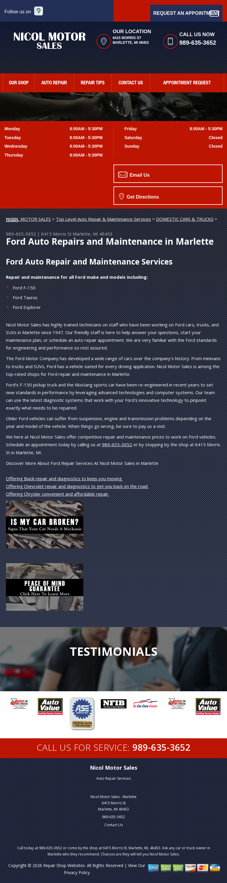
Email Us (134, 175)
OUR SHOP (19, 83)
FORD (12, 220)
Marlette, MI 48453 (93, 234)
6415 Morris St (56, 234)
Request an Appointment (186, 13)
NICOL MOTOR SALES (28, 219)
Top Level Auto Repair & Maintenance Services (103, 219)
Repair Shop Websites (64, 865)
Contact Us (113, 824)
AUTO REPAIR (54, 83)
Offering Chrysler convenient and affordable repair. (57, 494)
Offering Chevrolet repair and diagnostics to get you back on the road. (77, 486)
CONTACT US (131, 83)
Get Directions (139, 196)
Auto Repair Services (113, 778)
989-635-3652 (197, 42)
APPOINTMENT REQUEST (187, 83)
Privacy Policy (77, 872)
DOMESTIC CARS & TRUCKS (184, 219)
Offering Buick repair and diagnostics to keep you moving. (64, 478)
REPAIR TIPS (93, 83)
